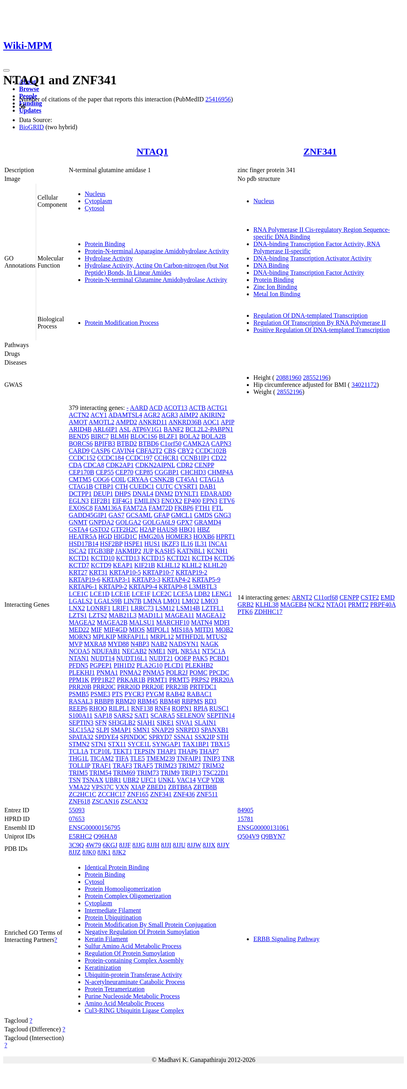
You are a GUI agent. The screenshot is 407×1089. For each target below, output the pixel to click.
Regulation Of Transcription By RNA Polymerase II (319, 322)
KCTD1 (79, 558)
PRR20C (104, 686)
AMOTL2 (101, 422)
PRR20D (128, 686)
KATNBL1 (191, 550)
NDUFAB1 (105, 651)
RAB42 (175, 694)
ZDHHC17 (268, 611)
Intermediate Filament (113, 910)
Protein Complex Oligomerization (128, 896)
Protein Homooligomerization (123, 888)
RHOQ (98, 708)
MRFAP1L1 (133, 636)
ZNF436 (184, 794)
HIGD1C (125, 536)
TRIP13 (191, 772)
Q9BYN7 (273, 836)
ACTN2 (79, 415)
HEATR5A (83, 536)
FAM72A (135, 508)
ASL (125, 429)
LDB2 (202, 593)
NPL (173, 651)
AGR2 (151, 415)
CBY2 (186, 450)
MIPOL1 (157, 629)
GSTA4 (78, 529)
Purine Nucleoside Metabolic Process (132, 996)
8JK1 (104, 852)
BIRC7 (100, 436)
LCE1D (100, 593)
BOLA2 (189, 436)
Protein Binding (105, 244)
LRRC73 (142, 608)
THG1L (79, 758)
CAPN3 (221, 443)
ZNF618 (79, 801)
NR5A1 (190, 651)
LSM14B (188, 608)
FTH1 (202, 508)
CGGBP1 (167, 472)
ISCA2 (77, 550)
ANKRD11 (152, 422)
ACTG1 (217, 407)
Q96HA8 (105, 836)
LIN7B (132, 601)
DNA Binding (271, 265)
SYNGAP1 (166, 744)
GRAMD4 (207, 522)
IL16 (187, 543)
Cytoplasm (98, 201)
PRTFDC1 (203, 686)
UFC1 (148, 779)
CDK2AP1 (120, 465)
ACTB (197, 407)
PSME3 (100, 694)
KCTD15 (153, 558)
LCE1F (141, 593)
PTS (117, 694)
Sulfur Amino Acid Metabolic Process (133, 946)
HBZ (203, 529)
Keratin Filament (106, 939)
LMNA (152, 601)
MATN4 (201, 622)
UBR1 (113, 779)
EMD (388, 597)
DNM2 (164, 493)
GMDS (203, 515)
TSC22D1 (216, 772)
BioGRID (31, 127)
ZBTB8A (180, 787)
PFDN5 (78, 665)
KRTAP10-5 (125, 572)
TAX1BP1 (195, 744)
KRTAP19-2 (191, 572)
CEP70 (124, 472)
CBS (170, 450)
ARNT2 (302, 597)
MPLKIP (104, 636)
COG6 (101, 479)
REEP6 (78, 708)
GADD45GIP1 (88, 515)
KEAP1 (123, 565)
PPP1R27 (103, 679)
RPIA (201, 708)
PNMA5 (153, 672)
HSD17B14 (84, 543)
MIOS (137, 629)
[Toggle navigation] (6, 70)
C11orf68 (326, 597)
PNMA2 (130, 672)
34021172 (363, 384)
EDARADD (215, 493)
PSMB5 (79, 694)
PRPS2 (200, 679)
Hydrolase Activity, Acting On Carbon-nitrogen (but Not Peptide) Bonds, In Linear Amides (157, 269)
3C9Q (76, 845)
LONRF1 (98, 608)
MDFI (222, 622)
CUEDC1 (142, 486)
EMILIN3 (147, 500)
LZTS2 (98, 615)
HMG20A (151, 536)
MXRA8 (95, 644)
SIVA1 (184, 722)
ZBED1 (157, 787)
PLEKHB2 (199, 665)
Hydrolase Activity (109, 258)
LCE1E (120, 593)
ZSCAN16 (105, 801)
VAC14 (186, 779)
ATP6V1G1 (147, 429)
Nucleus (95, 193)
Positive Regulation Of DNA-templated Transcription (321, 329)
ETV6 (227, 500)
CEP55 (105, 472)
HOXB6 (203, 536)
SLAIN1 (205, 722)
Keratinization (103, 967)
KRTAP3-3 (146, 579)
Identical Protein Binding (117, 867)
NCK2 (316, 604)
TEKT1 (122, 751)
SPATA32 (81, 737)
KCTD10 (102, 558)
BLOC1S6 (143, 436)
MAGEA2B (112, 622)
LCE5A (183, 593)
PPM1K (79, 679)
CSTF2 (369, 597)
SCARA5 (163, 715)
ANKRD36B (185, 422)
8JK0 (89, 852)
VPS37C (102, 787)
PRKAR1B (131, 679)
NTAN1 (79, 658)
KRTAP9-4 (143, 586)
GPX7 (185, 522)
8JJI (166, 845)
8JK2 (119, 852)
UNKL (166, 779)
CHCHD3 (193, 472)
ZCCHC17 (111, 794)
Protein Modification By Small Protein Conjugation (150, 924)
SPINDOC (133, 737)
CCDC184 (110, 457)
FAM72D (161, 508)
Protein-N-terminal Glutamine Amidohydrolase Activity (156, 279)
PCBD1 (219, 658)
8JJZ (75, 852)
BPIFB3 (104, 443)
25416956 (218, 99)
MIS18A (182, 629)
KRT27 (78, 572)
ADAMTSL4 (125, 415)
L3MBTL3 (203, 586)
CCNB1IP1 (195, 457)
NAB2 (159, 644)
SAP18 (103, 715)
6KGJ (110, 845)
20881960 (288, 377)
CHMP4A (220, 472)
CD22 (219, 457)
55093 (77, 810)
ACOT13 (176, 407)
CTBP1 (104, 486)
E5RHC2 (80, 836)
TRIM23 (166, 765)
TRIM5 (78, 772)
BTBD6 (149, 443)
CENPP (204, 465)
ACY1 (99, 415)
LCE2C (162, 593)
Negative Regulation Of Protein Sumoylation (142, 931)
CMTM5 (80, 479)
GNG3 (222, 515)
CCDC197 (139, 457)
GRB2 (245, 604)
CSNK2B (162, 479)
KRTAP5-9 (206, 579)
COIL (118, 479)
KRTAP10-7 (158, 572)
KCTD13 (128, 558)
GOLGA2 (128, 522)
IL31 (201, 543)
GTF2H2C (124, 529)
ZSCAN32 (134, 801)
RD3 (210, 701)
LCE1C (78, 593)
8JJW (194, 845)
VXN (122, 787)
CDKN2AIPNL (155, 465)
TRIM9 (170, 772)
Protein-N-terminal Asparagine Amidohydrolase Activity (157, 251)
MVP (75, 644)
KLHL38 (267, 604)
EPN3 (209, 500)
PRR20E (153, 686)
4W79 (93, 845)
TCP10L (101, 751)
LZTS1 (78, 615)
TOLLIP (79, 765)
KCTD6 (224, 558)
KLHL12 (168, 565)
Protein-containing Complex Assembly (134, 960)
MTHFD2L (189, 636)
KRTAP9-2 (113, 586)
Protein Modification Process (122, 322)
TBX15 (220, 744)
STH (223, 737)
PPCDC (219, 672)
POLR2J (177, 672)
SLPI (102, 729)
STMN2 (79, 744)
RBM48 (169, 701)
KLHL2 (192, 565)
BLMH (119, 436)
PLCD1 (174, 665)
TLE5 (137, 758)
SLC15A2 (82, 729)
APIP (227, 422)
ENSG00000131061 (263, 827)
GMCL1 (181, 515)
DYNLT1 (186, 493)
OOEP (182, 658)
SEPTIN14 (221, 715)
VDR (217, 779)
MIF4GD (116, 629)
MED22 (79, 629)
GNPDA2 (101, 522)
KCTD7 (79, 565)
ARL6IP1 (105, 429)
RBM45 (148, 701)
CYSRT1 (186, 486)
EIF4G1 (122, 500)
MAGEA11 (179, 615)
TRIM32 (213, 765)
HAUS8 (167, 529)
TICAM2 (102, 758)
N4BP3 (139, 644)
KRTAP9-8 (173, 586)
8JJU (179, 845)
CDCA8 (93, 465)
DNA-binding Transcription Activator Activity (312, 258)
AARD (139, 407)
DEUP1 (103, 493)
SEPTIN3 (81, 722)
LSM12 (165, 608)
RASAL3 (81, 701)
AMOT (78, 422)
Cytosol (95, 208)
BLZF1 (168, 436)
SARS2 (123, 715)
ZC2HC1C (82, 794)
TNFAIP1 (189, 758)
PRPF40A (382, 604)
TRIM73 (148, 772)
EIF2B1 (101, 500)
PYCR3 (134, 694)
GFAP (161, 515)
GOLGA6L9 (159, 522)
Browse (29, 88)
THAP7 (209, 751)
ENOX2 (171, 500)
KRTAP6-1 (83, 586)
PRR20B (80, 686)
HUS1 (152, 543)
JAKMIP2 (128, 550)
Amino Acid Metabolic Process (124, 1003)
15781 (245, 818)
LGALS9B (108, 601)
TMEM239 (160, 758)
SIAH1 (146, 722)
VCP (203, 779)
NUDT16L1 (131, 658)
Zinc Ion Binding (275, 286)
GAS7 (116, 515)
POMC (198, 672)
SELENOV (190, 715)
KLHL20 (215, 565)
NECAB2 (134, 651)
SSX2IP (205, 737)
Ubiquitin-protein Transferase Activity (133, 974)
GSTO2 (99, 529)
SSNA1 (183, 737)
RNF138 (142, 708)
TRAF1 (101, 765)
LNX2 (77, 608)
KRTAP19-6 (85, 579)
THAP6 (188, 751)
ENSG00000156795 (94, 827)
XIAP (137, 787)
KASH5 (165, 550)
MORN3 (80, 636)
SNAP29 (162, 729)
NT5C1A (213, 651)
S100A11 (81, 715)
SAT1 (141, 715)
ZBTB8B (205, 787)
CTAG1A (212, 479)
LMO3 (209, 601)
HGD (105, 536)
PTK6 (244, 611)
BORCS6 (81, 443)
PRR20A (222, 679)
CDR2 (184, 465)
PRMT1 (157, 679)
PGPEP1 (101, 665)
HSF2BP (111, 543)
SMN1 (141, 729)
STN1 (98, 744)
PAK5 (200, 658)
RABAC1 (199, 694)
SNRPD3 (188, 729)
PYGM (155, 694)
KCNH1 (217, 550)
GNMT (78, 522)
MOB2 (224, 629)
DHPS (122, 493)
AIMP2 (188, 415)
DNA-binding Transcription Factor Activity (308, 272)
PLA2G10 (149, 665)
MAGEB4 (293, 604)
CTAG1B (81, 486)
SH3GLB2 (121, 722)
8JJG (138, 845)
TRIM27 (189, 765)
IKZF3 (170, 543)
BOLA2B (213, 436)
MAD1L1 (150, 615)
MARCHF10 (173, 622)
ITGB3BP (100, 550)
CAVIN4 (123, 450)
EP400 (192, 500)
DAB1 (207, 486)
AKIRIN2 (212, 415)
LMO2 (191, 601)
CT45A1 (187, 479)
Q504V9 (248, 836)
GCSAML (139, 515)
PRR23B (177, 686)
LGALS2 (81, 601)
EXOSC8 (81, 508)
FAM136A (107, 508)
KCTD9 (101, 565)
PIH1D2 (124, 665)
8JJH (153, 845)
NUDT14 (102, 658)
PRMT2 (358, 604)
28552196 (315, 377)
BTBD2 (127, 443)
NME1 (157, 651)
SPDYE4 (106, 737)
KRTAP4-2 (176, 579)
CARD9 (79, 450)
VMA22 (79, 787)
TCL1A (78, 751)
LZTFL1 (213, 608)
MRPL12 (162, 636)
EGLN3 (79, 500)
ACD (156, 407)
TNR (228, 758)
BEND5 (79, 436)
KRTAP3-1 (116, 579)
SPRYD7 (160, 737)
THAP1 (166, 751)
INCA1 (218, 543)
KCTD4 (202, 558)
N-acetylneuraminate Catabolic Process (135, 981)
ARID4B (80, 429)
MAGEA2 (82, 622)
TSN (75, 779)
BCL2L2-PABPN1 (209, 429)
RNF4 (162, 708)
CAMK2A (196, 443)
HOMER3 (178, 536)
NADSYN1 (184, 644)
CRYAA (137, 479)
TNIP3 (211, 758)
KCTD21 (178, 558)
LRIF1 (120, 608)
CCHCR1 (166, 457)
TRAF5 (143, 765)
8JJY (223, 845)
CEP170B (81, 472)
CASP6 (100, 450)
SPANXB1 (215, 729)
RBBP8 (104, 701)
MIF (96, 629)
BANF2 (173, 429)
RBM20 (125, 701)
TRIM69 (124, 772)
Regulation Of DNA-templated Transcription (310, 315)
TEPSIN (144, 751)
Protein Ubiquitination (113, 917)
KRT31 (98, 572)
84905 (245, 810)
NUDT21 (161, 658)
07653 (77, 818)
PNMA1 (107, 672)
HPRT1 (225, 536)
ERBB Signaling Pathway (286, 939)
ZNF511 (207, 794)
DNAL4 (142, 493)
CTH (121, 486)
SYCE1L (139, 744)
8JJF (125, 845)
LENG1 (221, 593)
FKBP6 (184, 508)
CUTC (164, 486)
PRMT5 (179, 679)
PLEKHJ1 (82, 672)
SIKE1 (165, 722)
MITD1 (204, 629)
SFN (101, 722)
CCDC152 (82, 457)
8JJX (209, 845)
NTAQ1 (152, 151)
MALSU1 (142, 622)
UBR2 (131, 779)
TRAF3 (122, 765)
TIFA (121, 758)
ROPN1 (182, 708)
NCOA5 (79, 651)
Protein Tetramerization (115, 989)
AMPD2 (126, 422)
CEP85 (144, 472)
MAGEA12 (211, 615)
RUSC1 (219, 708)
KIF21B (144, 565)
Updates (30, 110)
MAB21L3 (122, 615)
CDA (75, 465)
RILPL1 (119, 708)
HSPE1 (133, 543)
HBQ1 (187, 529)
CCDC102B (211, 450)
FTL (217, 508)
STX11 (117, 744)
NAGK (209, 644)
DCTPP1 (80, 493)
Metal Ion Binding (276, 294)
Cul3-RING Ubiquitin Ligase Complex (134, 1010)
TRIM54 (100, 772)
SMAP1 (121, 729)
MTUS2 (216, 636)
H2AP (147, 529)
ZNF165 (138, 794)
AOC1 (211, 422)
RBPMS (192, 701)
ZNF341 (320, 151)
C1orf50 (170, 443)
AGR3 (169, 415)
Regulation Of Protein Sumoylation (130, 953)
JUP (148, 550)
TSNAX (92, 779)
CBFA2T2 (149, 450)
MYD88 (118, 644)
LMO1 (171, 601)
